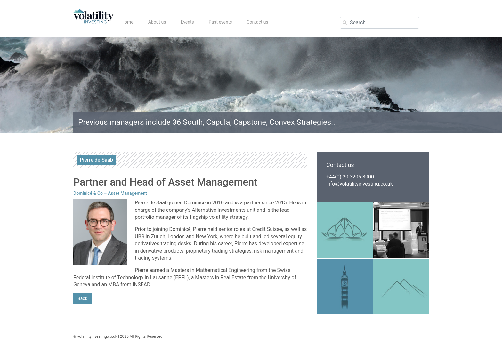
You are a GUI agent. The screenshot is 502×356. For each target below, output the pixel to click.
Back (82, 298)
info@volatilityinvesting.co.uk (359, 184)
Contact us (257, 22)
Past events (220, 22)
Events (187, 22)
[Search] (379, 23)
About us (157, 22)
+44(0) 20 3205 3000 (350, 177)
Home (127, 22)
